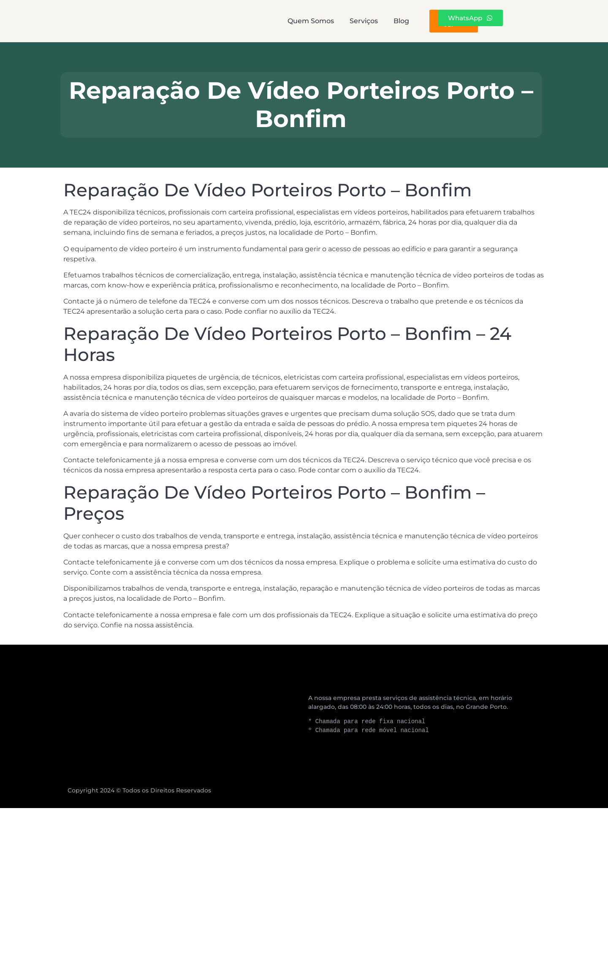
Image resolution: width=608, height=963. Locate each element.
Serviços (306, 21)
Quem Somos (230, 21)
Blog (367, 21)
